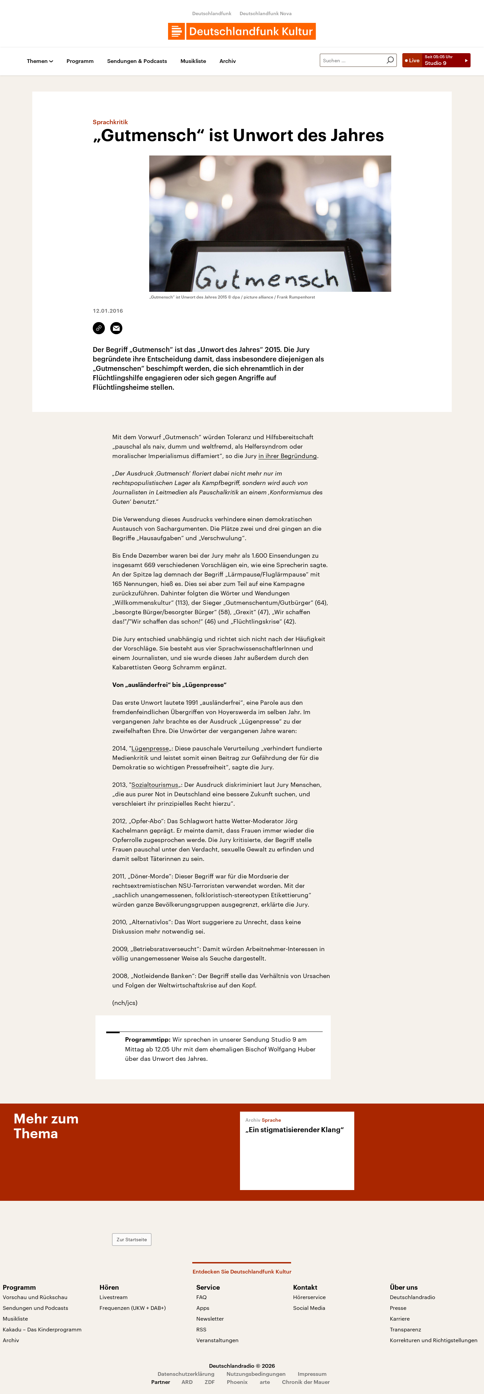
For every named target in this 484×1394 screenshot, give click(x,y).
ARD (187, 1382)
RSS (201, 1329)
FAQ (201, 1297)
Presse (398, 1307)
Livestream (113, 1297)
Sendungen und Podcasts (35, 1307)
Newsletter (210, 1318)
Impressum (312, 1373)
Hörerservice (309, 1297)
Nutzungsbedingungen (256, 1373)
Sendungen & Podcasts (137, 61)
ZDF (210, 1382)
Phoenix (237, 1382)
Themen (37, 61)
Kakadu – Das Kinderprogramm (42, 1329)
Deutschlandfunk (212, 13)
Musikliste (193, 61)
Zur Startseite (132, 1239)
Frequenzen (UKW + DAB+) (132, 1307)
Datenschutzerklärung (186, 1373)
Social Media (309, 1307)
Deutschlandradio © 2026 (242, 1365)
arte (265, 1382)
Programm (80, 61)
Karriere (400, 1318)
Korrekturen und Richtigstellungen (434, 1340)
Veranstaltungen (217, 1340)
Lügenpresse (150, 748)
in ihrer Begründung (287, 455)
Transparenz (405, 1329)
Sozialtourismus (154, 784)
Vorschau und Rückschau (35, 1297)
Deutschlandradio (412, 1297)
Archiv (227, 61)
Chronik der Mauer (306, 1382)
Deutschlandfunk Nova (266, 13)
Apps (202, 1307)
